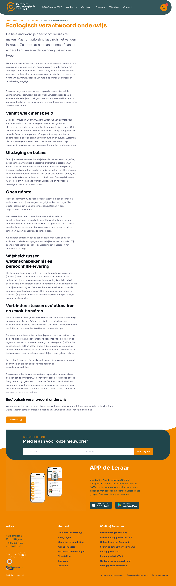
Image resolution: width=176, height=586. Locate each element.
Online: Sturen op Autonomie (115, 542)
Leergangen (64, 537)
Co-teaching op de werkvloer (115, 561)
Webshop (114, 7)
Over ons (100, 7)
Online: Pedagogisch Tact (113, 532)
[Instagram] (16, 555)
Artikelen (63, 565)
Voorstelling (64, 556)
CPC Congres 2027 (52, 7)
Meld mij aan (143, 451)
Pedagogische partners (137, 575)
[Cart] (163, 7)
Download (16, 419)
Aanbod (70, 7)
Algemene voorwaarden (111, 575)
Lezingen (63, 561)
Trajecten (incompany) (70, 532)
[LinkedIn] (22, 555)
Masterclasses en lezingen (71, 551)
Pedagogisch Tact (109, 551)
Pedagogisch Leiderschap (113, 565)
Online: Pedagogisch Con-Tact (116, 537)
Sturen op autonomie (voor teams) (118, 546)
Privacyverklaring (160, 575)
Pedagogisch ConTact (111, 556)
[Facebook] (9, 555)
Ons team (86, 7)
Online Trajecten (66, 546)
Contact (127, 7)
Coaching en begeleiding (71, 542)
